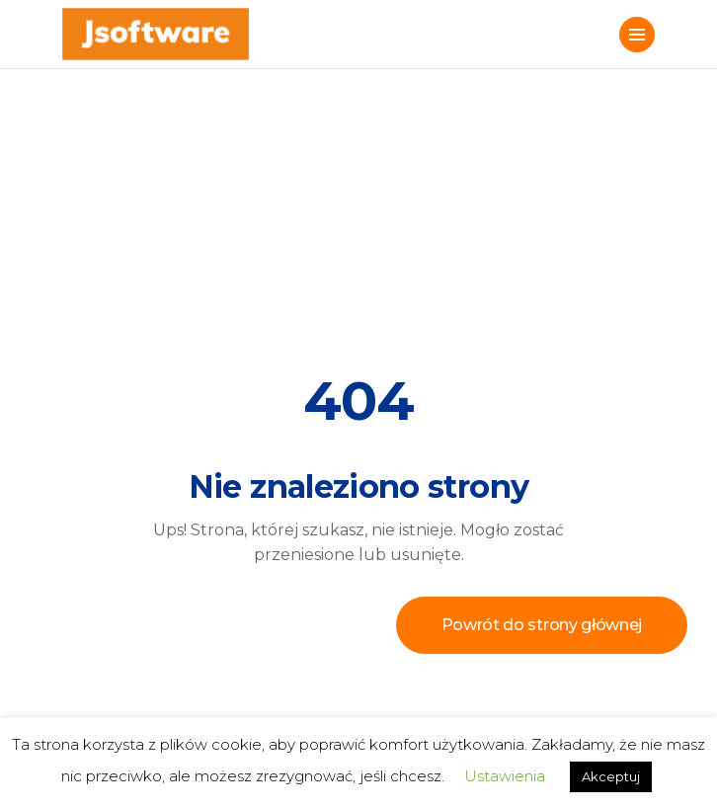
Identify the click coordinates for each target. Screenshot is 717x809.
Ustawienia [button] (504, 776)
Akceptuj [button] (611, 776)
